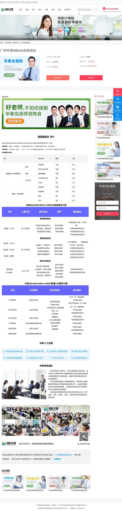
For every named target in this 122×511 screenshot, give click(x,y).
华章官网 (8, 43)
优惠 (46, 9)
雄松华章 (3, 2)
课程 (27, 9)
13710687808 (112, 9)
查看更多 (91, 78)
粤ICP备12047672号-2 (60, 508)
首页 (20, 9)
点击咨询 (91, 61)
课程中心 (16, 43)
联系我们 (67, 9)
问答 (59, 9)
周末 (88, 57)
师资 (53, 9)
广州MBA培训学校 (12, 2)
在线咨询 (57, 459)
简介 (33, 9)
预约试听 (58, 78)
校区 (40, 9)
